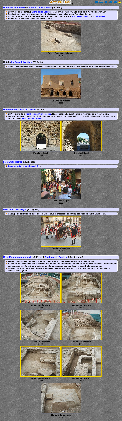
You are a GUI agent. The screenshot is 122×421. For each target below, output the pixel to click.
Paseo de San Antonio (31, 119)
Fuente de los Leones (40, 12)
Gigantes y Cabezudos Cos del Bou (24, 166)
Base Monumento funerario (17, 257)
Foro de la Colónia (80, 16)
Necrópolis (100, 16)
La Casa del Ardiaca (21, 62)
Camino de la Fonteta (40, 7)
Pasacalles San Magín (14, 209)
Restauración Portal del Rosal (19, 109)
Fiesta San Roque (12, 162)
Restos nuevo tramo (14, 7)
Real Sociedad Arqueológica (38, 114)
